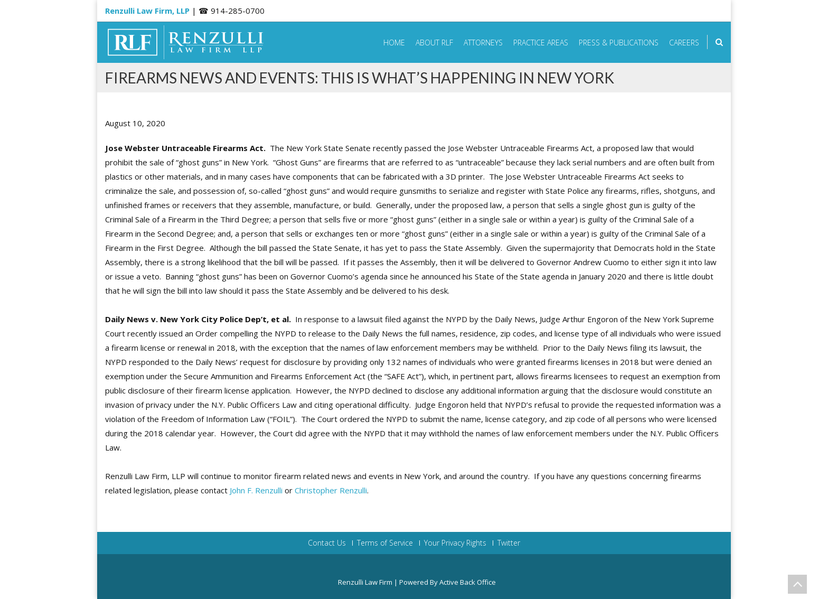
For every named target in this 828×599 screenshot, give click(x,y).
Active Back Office (467, 582)
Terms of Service (385, 543)
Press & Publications (618, 43)
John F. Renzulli (256, 490)
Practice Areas (540, 43)
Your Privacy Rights (455, 543)
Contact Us (327, 543)
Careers (684, 43)
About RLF (434, 43)
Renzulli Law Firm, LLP (147, 10)
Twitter (508, 543)
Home (394, 43)
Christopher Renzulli (331, 490)
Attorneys (483, 43)
